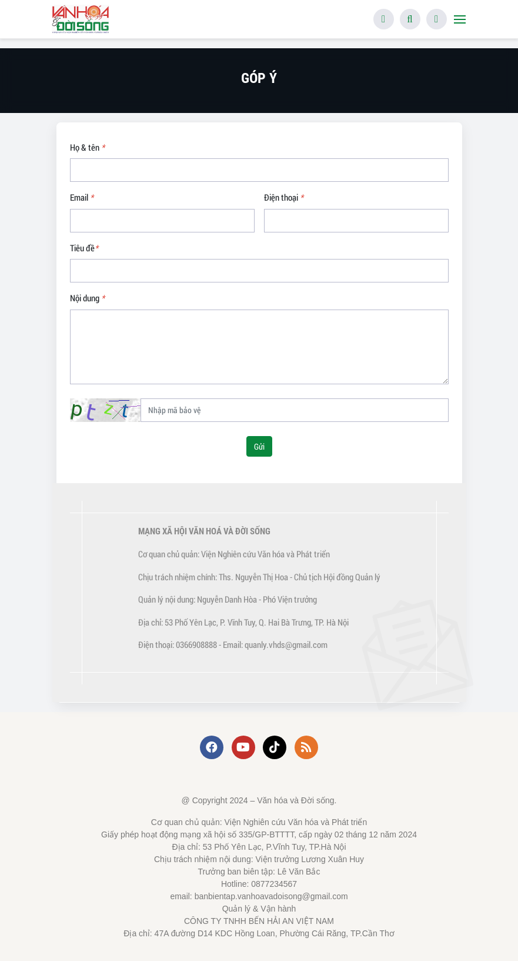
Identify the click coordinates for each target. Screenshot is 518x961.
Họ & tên (87, 147)
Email (81, 197)
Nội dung (87, 298)
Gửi (259, 446)
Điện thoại (283, 197)
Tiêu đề (84, 248)
